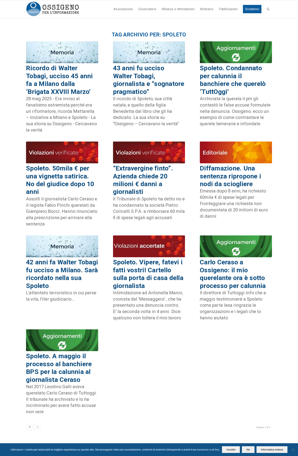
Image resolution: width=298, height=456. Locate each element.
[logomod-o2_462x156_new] (52, 9)
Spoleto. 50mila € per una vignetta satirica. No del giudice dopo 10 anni (60, 180)
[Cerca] (268, 9)
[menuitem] (123, 9)
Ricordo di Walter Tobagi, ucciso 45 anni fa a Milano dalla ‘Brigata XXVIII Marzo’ (59, 79)
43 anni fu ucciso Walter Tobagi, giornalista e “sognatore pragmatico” (148, 79)
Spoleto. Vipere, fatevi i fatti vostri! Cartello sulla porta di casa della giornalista (148, 273)
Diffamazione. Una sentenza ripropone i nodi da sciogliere (230, 176)
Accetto (230, 449)
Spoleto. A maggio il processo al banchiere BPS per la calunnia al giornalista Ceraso (59, 367)
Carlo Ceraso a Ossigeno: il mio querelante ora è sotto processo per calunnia (233, 273)
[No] (293, 450)
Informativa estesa (272, 449)
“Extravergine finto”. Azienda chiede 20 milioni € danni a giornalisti (143, 180)
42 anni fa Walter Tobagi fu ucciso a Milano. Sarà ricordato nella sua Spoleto (62, 273)
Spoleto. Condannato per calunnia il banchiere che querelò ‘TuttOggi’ (233, 79)
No (248, 449)
